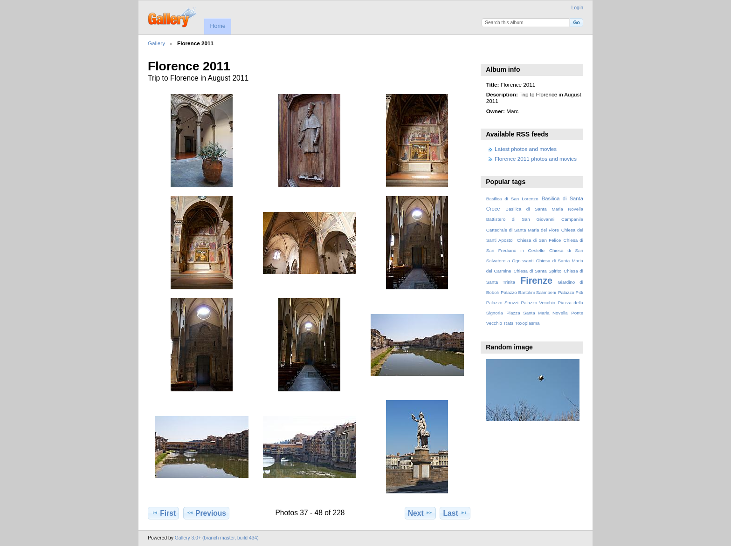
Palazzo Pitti (570, 292)
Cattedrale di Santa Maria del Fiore (522, 229)
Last (455, 513)
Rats (508, 323)
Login (577, 7)
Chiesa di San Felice (539, 240)
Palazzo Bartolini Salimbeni (528, 292)
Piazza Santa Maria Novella (537, 312)
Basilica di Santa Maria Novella (544, 209)
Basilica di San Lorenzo (512, 198)
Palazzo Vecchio (538, 302)
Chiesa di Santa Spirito (537, 270)
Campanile (572, 219)
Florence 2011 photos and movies (536, 159)
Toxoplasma (527, 323)
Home (217, 26)
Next (420, 513)
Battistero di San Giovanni (520, 219)
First (163, 513)
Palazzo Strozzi (502, 302)
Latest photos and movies (526, 149)
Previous (206, 513)
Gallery (156, 43)
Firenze (536, 280)
